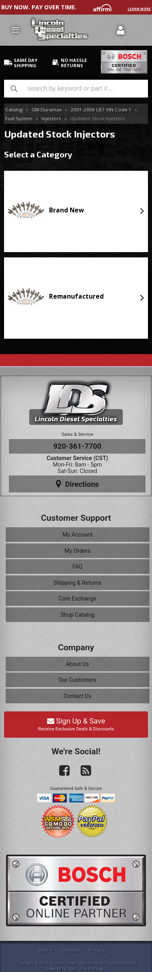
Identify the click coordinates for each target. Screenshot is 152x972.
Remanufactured (76, 296)
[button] (76, 89)
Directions (77, 484)
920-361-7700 (78, 446)
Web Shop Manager (86, 969)
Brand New (66, 210)
